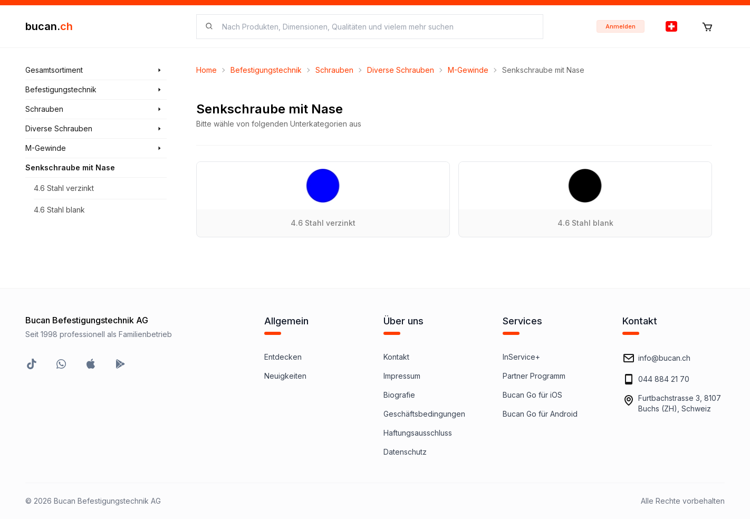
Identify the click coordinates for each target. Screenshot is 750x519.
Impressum (401, 375)
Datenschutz (405, 451)
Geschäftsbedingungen (424, 413)
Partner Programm (534, 375)
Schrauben (334, 69)
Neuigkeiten (285, 375)
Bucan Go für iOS (532, 394)
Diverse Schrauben (400, 69)
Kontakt (396, 356)
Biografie (399, 394)
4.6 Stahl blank (59, 209)
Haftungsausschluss (417, 432)
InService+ (521, 356)
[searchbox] (376, 27)
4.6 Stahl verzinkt (64, 188)
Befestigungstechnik (266, 69)
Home (206, 69)
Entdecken (283, 356)
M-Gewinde (468, 69)
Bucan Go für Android (540, 413)
